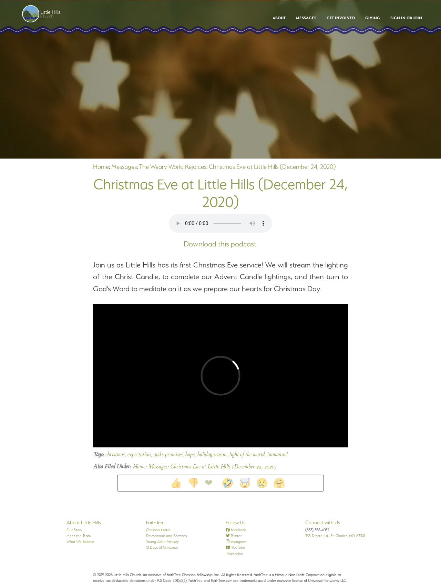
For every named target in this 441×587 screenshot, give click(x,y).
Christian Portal (158, 530)
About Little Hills (83, 522)
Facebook (236, 530)
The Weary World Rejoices (172, 166)
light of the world (247, 455)
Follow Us (235, 522)
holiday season (212, 455)
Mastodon (234, 553)
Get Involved (341, 18)
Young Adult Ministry (162, 541)
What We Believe (80, 541)
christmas (115, 455)
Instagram (236, 541)
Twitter (234, 536)
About (279, 18)
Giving (372, 18)
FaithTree (155, 522)
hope (190, 455)
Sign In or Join (406, 18)
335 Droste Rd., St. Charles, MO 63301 (335, 536)
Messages (306, 18)
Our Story (74, 530)
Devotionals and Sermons (166, 536)
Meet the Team (78, 536)
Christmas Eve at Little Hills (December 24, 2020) (272, 166)
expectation (139, 455)
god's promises (168, 455)
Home (101, 166)
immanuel (277, 455)
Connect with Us (322, 522)
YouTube (235, 547)
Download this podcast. (221, 244)
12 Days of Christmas (162, 547)
